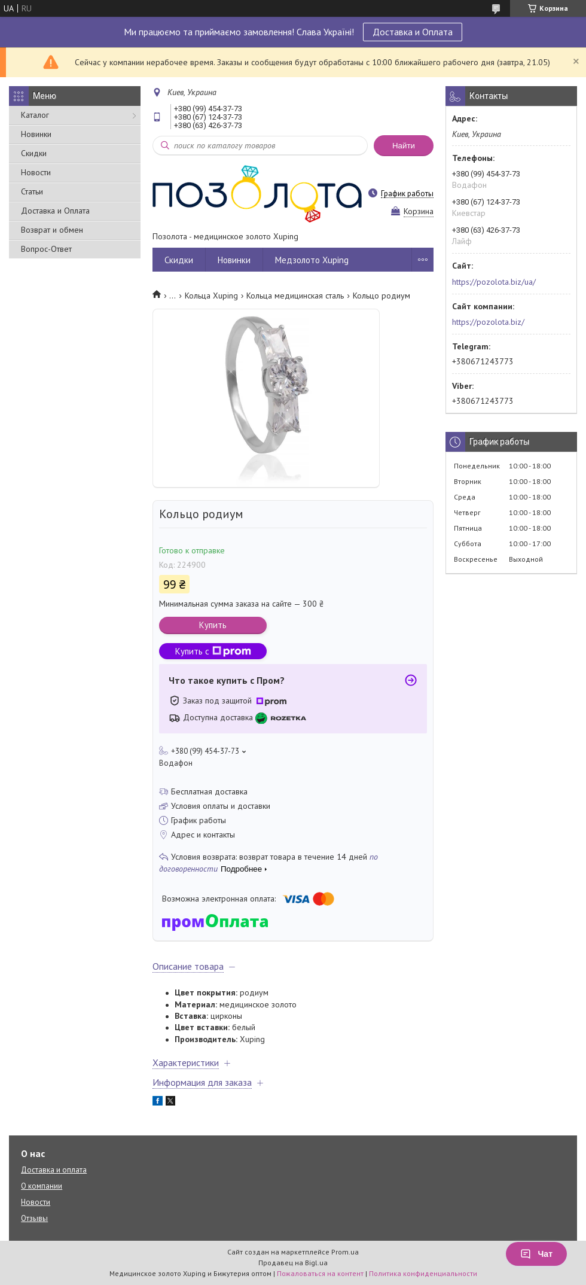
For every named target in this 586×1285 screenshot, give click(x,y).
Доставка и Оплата (413, 32)
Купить (213, 625)
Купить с (213, 651)
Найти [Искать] (403, 145)
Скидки (34, 153)
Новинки (36, 134)
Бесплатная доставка (209, 791)
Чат (536, 1254)
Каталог (35, 114)
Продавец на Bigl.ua (293, 1262)
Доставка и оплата (54, 1170)
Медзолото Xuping (312, 259)
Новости (36, 172)
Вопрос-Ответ (46, 248)
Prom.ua (345, 1251)
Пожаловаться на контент (320, 1273)
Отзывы (34, 1218)
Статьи (32, 191)
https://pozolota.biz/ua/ (494, 281)
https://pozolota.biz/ (488, 321)
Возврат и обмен (52, 229)
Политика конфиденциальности (423, 1273)
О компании (41, 1186)
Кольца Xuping (211, 295)
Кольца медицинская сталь (295, 295)
